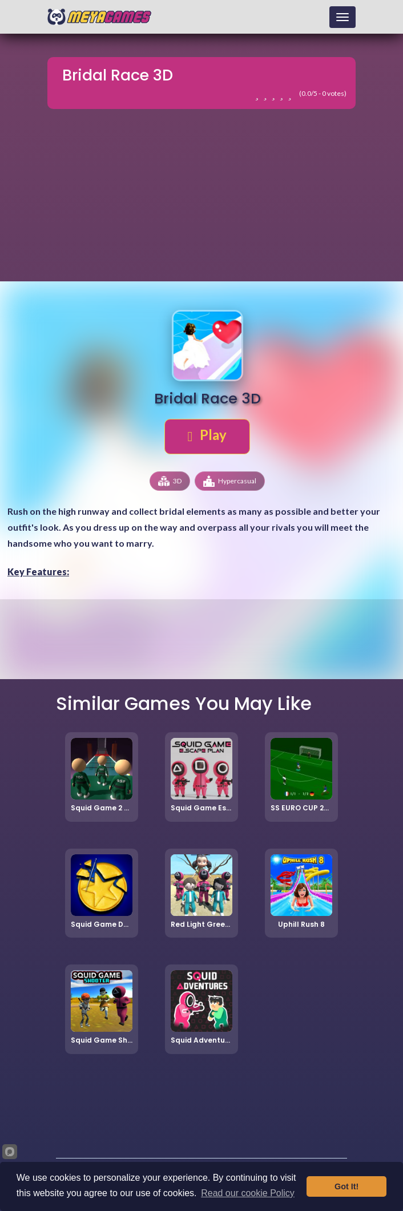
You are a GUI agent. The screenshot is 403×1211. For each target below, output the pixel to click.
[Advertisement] (201, 199)
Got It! (346, 1186)
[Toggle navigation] (342, 17)
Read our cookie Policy (248, 1193)
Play (207, 434)
